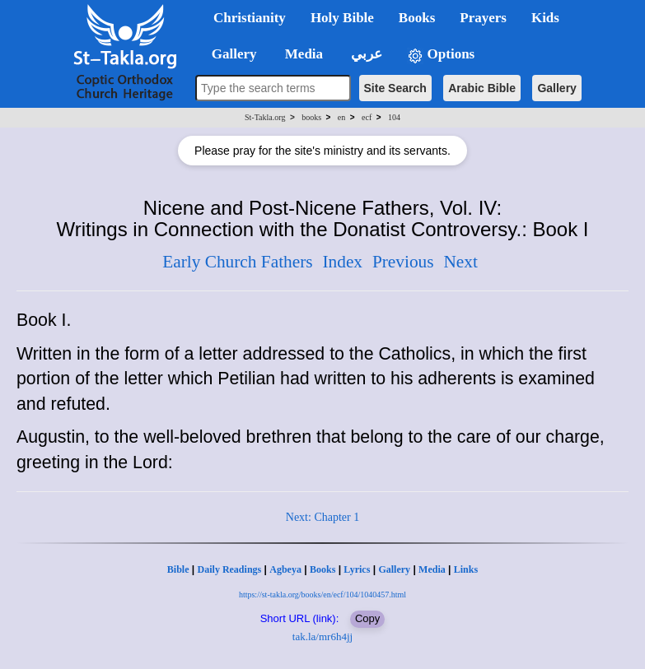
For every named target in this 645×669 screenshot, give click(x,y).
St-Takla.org (265, 117)
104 (394, 117)
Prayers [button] (483, 18)
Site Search (395, 88)
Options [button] (440, 54)
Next (460, 262)
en (341, 117)
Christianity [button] (249, 18)
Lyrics (357, 569)
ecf (367, 117)
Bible (178, 569)
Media (432, 569)
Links (466, 569)
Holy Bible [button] (342, 18)
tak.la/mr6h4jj (322, 636)
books (311, 117)
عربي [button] (365, 54)
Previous (403, 262)
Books (322, 569)
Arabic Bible (482, 88)
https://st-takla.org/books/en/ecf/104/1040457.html (322, 594)
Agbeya (285, 569)
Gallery (556, 88)
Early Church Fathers (237, 262)
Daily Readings (230, 569)
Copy (367, 618)
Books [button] (417, 18)
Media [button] (303, 54)
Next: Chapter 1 (322, 517)
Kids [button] (545, 18)
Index (342, 262)
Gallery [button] (229, 54)
